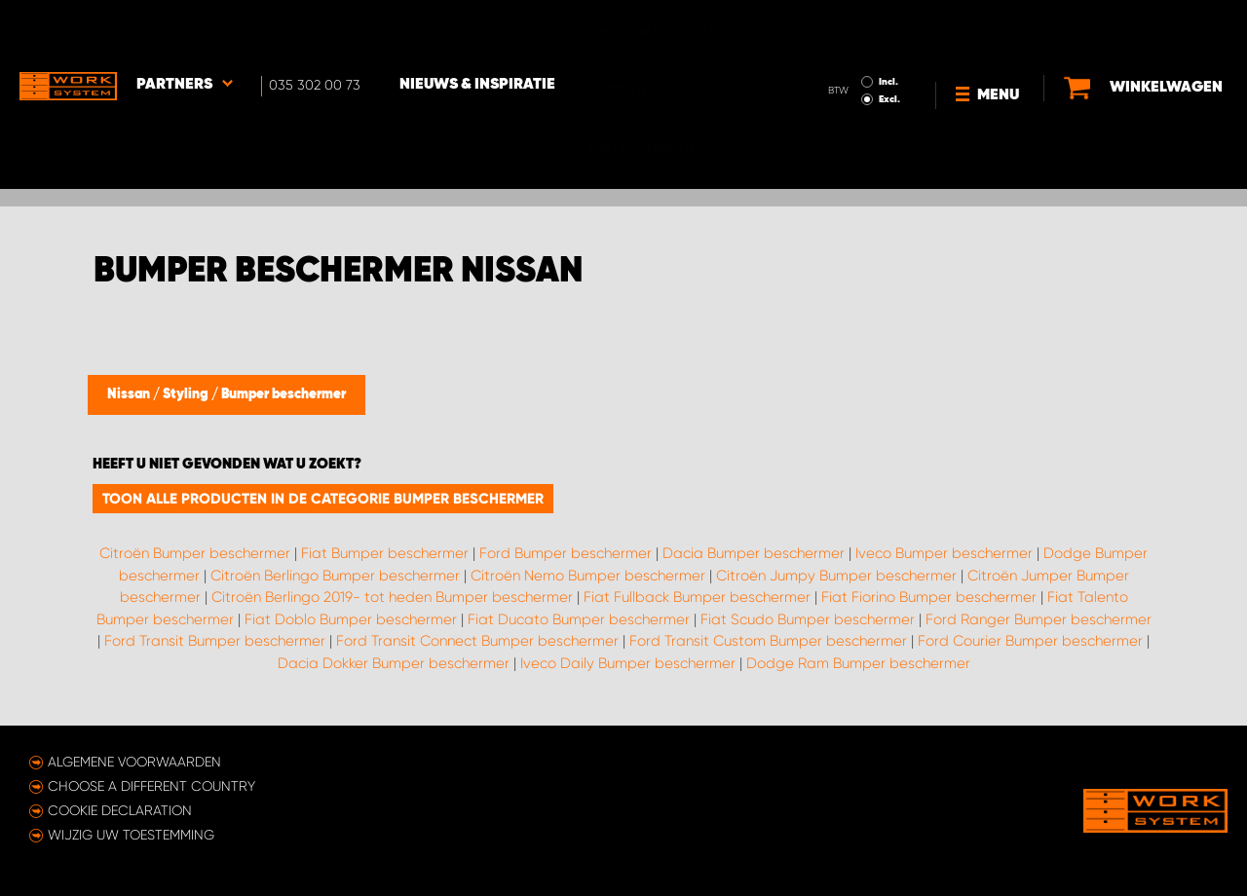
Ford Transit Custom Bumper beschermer (768, 641)
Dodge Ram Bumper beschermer (858, 663)
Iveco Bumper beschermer (944, 553)
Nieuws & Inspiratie (477, 30)
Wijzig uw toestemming (131, 834)
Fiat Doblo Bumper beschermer (351, 619)
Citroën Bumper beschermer (194, 553)
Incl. (888, 27)
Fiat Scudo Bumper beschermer (807, 619)
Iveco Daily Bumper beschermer (628, 663)
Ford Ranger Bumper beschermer (1039, 619)
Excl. (889, 45)
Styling (187, 394)
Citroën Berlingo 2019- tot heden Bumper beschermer (392, 597)
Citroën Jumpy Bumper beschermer (836, 575)
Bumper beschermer (283, 394)
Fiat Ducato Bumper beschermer (579, 619)
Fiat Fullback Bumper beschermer (697, 597)
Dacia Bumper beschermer (753, 553)
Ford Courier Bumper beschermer (1030, 641)
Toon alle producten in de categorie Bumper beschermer (323, 498)
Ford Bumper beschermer (565, 553)
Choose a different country (151, 786)
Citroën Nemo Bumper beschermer (588, 575)
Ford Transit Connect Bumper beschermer (477, 641)
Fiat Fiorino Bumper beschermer (929, 597)
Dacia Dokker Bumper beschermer (394, 663)
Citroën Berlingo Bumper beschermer (335, 575)
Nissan (130, 394)
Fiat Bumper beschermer (385, 553)
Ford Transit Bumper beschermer (214, 641)
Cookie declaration (120, 810)
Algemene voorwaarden (134, 761)
